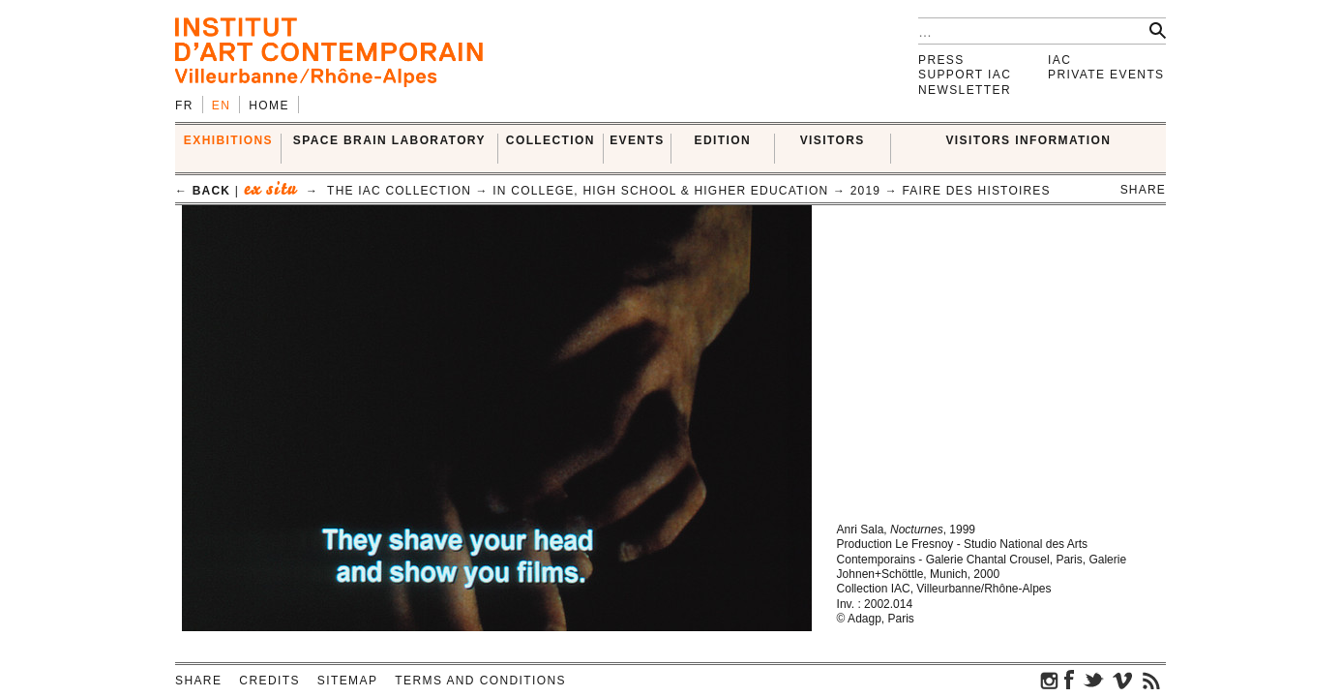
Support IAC (964, 74)
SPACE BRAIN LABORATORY (389, 140)
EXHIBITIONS (228, 140)
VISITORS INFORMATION (1028, 140)
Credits (269, 680)
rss (1151, 679)
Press (941, 60)
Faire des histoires (977, 190)
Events (637, 140)
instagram (1049, 679)
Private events (1106, 74)
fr (184, 105)
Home (269, 105)
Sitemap (347, 680)
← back (202, 190)
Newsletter (964, 90)
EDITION (723, 140)
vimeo (1122, 679)
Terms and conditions (480, 680)
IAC (1059, 60)
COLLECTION (550, 140)
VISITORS (832, 140)
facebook (1069, 679)
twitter (1093, 679)
